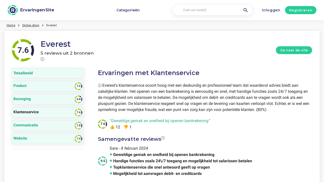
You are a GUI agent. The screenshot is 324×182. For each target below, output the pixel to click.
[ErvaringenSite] (31, 10)
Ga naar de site (294, 50)
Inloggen (271, 10)
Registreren (300, 10)
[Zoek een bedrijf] (212, 10)
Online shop (30, 25)
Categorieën (128, 10)
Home (11, 25)
